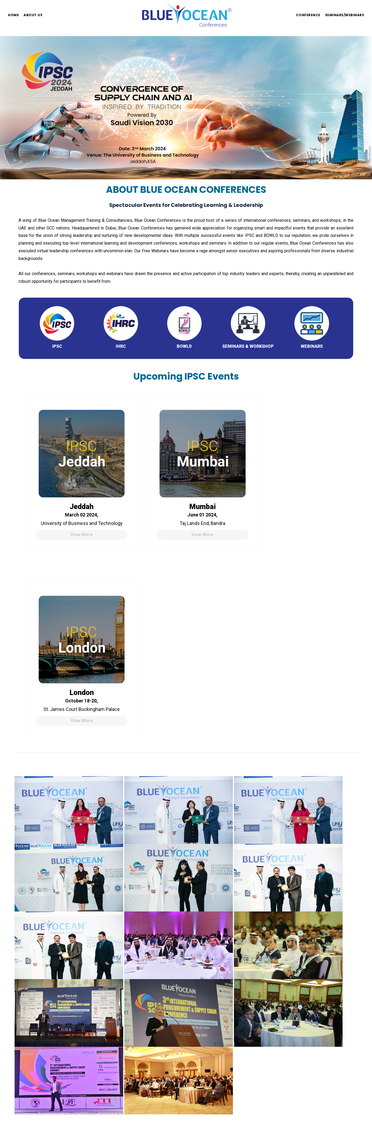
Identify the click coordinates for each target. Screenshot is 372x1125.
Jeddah (76, 494)
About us (33, 15)
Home (13, 15)
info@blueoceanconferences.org (136, 983)
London (295, 494)
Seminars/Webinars (344, 15)
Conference (308, 15)
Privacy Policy (32, 1014)
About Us (27, 991)
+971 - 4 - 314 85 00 (125, 991)
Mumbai (185, 494)
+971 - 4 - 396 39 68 (125, 998)
